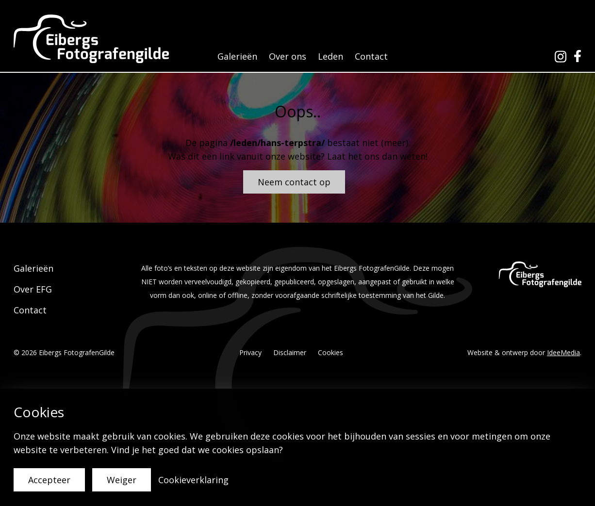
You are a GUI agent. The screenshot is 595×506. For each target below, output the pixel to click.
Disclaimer (289, 352)
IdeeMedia (563, 352)
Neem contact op (294, 182)
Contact (371, 56)
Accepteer (49, 480)
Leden (330, 56)
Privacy (250, 352)
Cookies (330, 352)
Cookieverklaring (193, 479)
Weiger (121, 480)
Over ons (287, 56)
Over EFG (33, 289)
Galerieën (237, 56)
